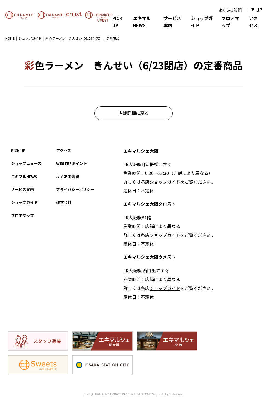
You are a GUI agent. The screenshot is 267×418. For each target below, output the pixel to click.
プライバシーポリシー (75, 189)
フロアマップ (230, 22)
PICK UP (117, 22)
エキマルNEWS (142, 22)
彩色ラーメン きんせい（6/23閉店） (74, 38)
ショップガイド (202, 22)
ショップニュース (26, 163)
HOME (10, 38)
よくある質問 (230, 10)
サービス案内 (172, 22)
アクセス (253, 22)
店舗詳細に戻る (133, 113)
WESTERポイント (71, 163)
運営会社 (63, 202)
